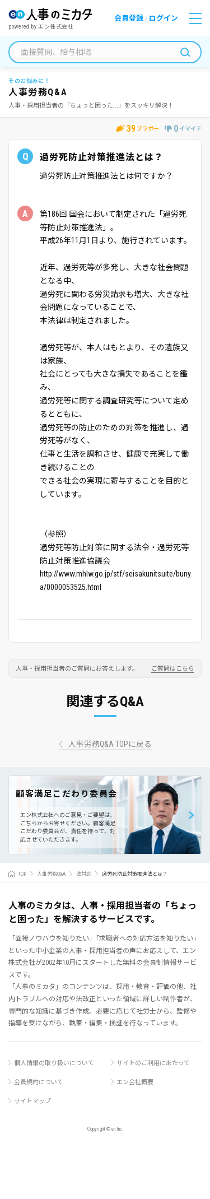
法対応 (83, 874)
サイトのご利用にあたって (153, 1063)
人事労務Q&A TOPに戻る (110, 744)
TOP (22, 874)
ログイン (163, 18)
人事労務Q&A (51, 874)
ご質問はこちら (172, 669)
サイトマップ (32, 1101)
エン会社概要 (134, 1082)
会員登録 (128, 18)
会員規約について (38, 1082)
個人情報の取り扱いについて (54, 1063)
